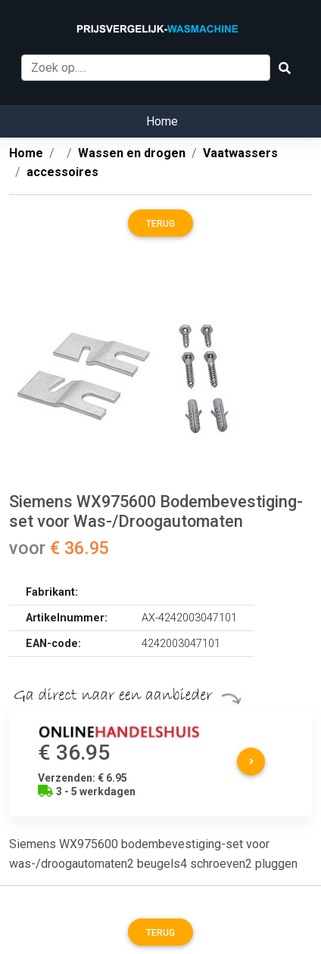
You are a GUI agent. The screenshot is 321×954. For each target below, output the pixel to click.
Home (162, 121)
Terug (160, 223)
